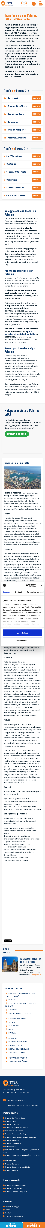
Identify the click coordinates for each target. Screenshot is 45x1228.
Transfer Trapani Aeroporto (16, 1185)
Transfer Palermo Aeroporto (16, 1188)
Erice (9, 1029)
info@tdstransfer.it (16, 1100)
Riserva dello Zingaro (17, 1049)
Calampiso (11, 1009)
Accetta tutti (22, 633)
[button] (34, 4)
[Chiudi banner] (41, 585)
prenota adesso (16, 433)
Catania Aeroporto (16, 1018)
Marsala (10, 1033)
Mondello (11, 1038)
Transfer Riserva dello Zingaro (16, 1134)
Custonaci (12, 1025)
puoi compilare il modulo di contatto (20, 332)
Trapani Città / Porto (17, 1061)
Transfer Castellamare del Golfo (17, 1167)
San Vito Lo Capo (15, 1052)
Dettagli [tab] (18, 592)
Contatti (8, 1213)
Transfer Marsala (11, 1170)
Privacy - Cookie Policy (14, 1216)
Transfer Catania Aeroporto (16, 1192)
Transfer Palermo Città (14, 1131)
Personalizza (23, 641)
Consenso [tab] (7, 592)
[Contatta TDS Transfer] (26, 3)
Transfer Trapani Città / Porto (16, 1128)
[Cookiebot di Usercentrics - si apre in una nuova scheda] (27, 585)
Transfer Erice (10, 1121)
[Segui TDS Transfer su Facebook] (22, 3)
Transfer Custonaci (12, 1124)
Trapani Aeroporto (16, 1058)
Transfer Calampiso (13, 1143)
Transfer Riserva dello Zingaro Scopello (20, 1137)
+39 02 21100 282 (31, 1106)
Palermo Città (13, 1045)
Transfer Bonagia (12, 1164)
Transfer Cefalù (11, 1161)
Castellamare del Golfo (18, 1013)
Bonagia (10, 999)
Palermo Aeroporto (16, 1042)
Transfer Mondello (12, 1140)
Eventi (7, 1210)
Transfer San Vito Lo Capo (15, 1118)
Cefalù (10, 1022)
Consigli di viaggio (12, 1207)
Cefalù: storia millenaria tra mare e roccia (30, 960)
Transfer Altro (10, 1147)
